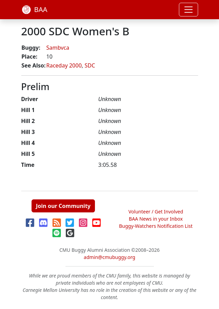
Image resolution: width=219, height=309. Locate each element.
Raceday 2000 (64, 65)
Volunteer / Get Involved (156, 211)
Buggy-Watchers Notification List (156, 226)
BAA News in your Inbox (156, 218)
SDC (90, 65)
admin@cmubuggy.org (109, 257)
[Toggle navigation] (188, 9)
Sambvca (57, 47)
